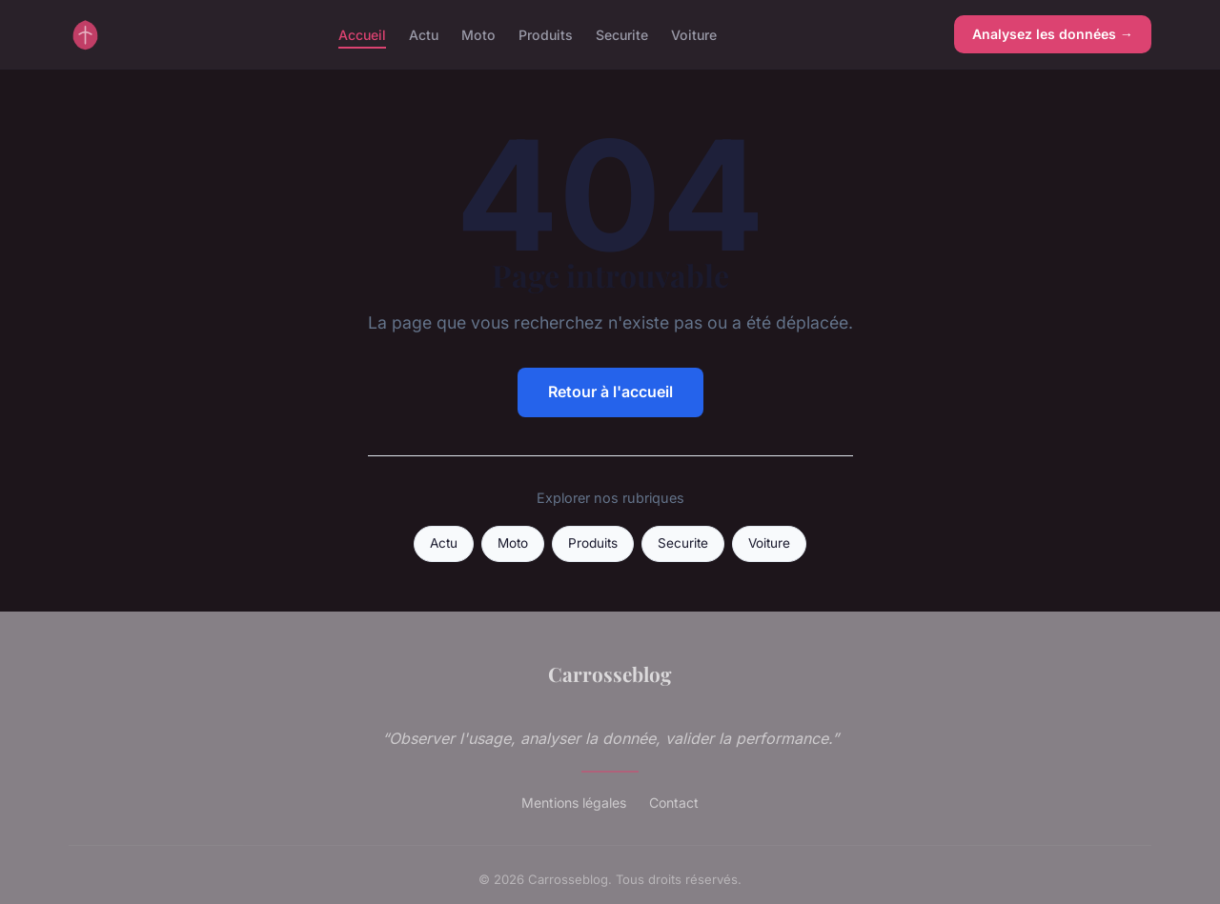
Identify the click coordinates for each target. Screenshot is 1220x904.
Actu (423, 34)
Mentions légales (573, 802)
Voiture (694, 34)
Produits (545, 34)
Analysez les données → (1052, 34)
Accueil (362, 34)
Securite (622, 34)
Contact (674, 802)
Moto (478, 34)
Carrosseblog (610, 673)
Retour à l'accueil (610, 391)
